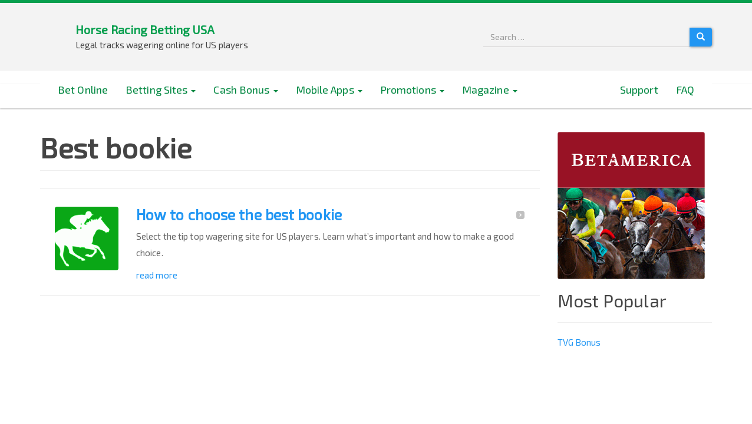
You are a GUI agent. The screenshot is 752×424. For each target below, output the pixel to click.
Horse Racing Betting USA (145, 29)
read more (156, 275)
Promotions (412, 89)
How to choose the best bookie (239, 215)
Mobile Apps (329, 89)
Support (639, 89)
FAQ (685, 89)
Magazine (489, 89)
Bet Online (83, 89)
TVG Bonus (579, 342)
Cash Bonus (245, 89)
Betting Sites (161, 89)
